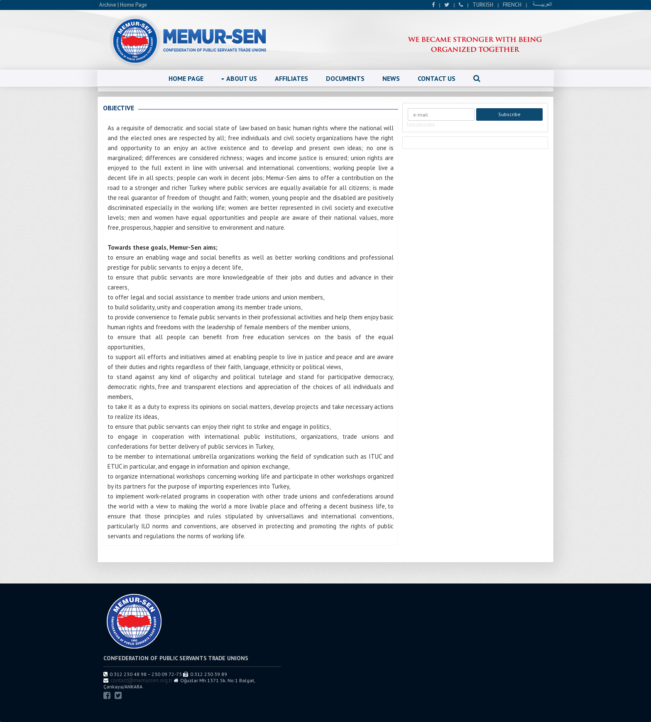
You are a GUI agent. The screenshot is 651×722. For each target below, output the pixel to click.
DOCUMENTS (345, 78)
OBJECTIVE (118, 108)
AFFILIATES (291, 78)
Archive (107, 4)
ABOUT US (239, 78)
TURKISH (482, 4)
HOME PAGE (186, 78)
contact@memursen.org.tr (141, 680)
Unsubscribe (421, 124)
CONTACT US (436, 78)
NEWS (391, 78)
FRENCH (512, 4)
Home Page (133, 4)
